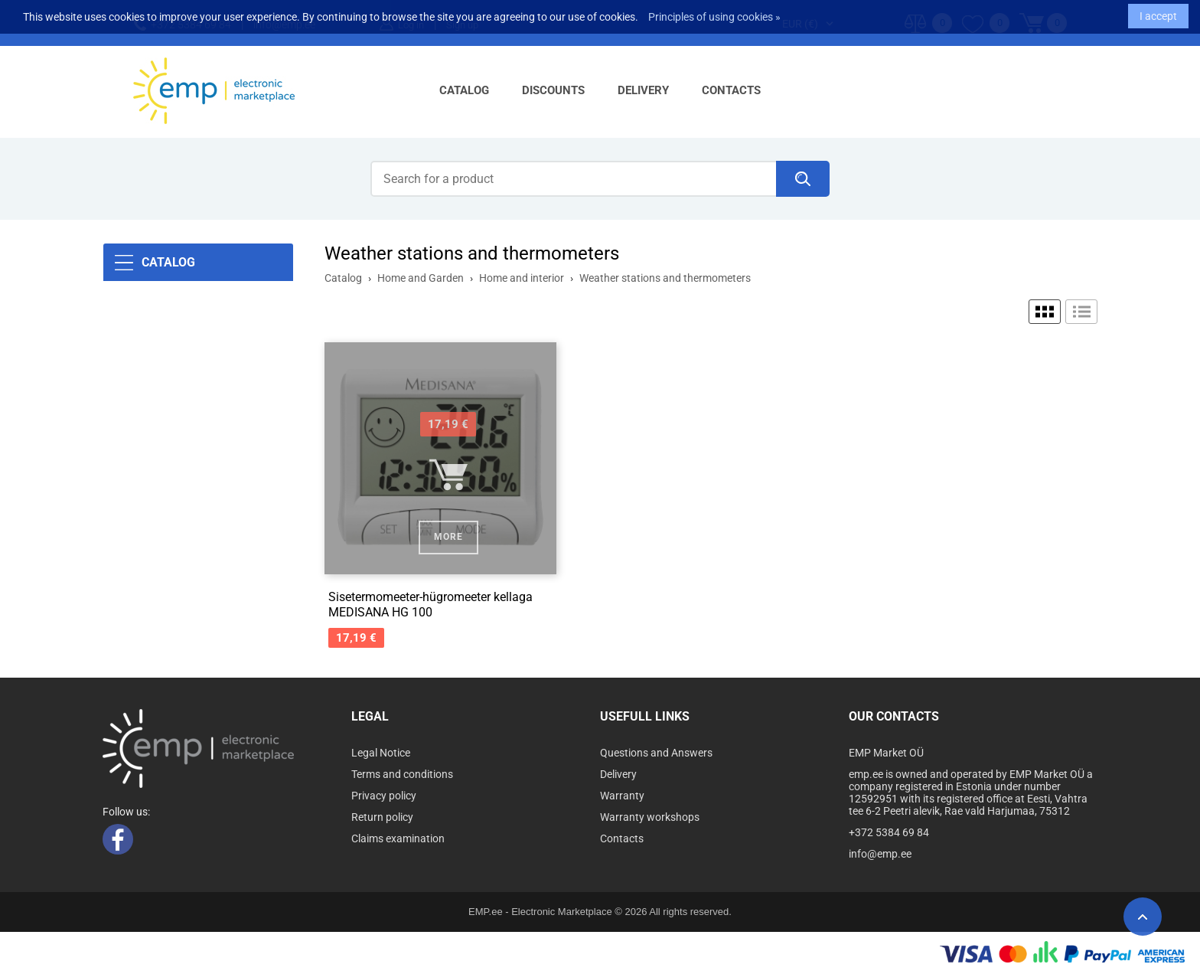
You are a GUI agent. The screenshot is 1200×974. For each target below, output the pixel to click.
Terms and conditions (402, 774)
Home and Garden (420, 278)
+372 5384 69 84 (889, 832)
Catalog (464, 90)
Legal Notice (380, 753)
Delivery (643, 90)
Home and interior (521, 278)
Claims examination (398, 838)
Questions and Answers (656, 753)
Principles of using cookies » (714, 12)
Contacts (731, 90)
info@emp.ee (880, 854)
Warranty (622, 795)
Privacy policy (383, 795)
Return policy (382, 817)
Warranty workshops (649, 817)
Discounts (553, 90)
